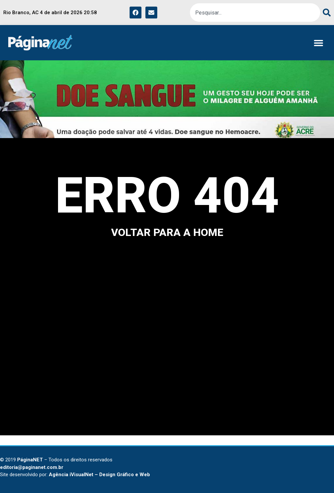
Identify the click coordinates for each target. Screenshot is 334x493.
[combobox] (255, 12)
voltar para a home (167, 232)
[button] (318, 42)
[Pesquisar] (325, 12)
